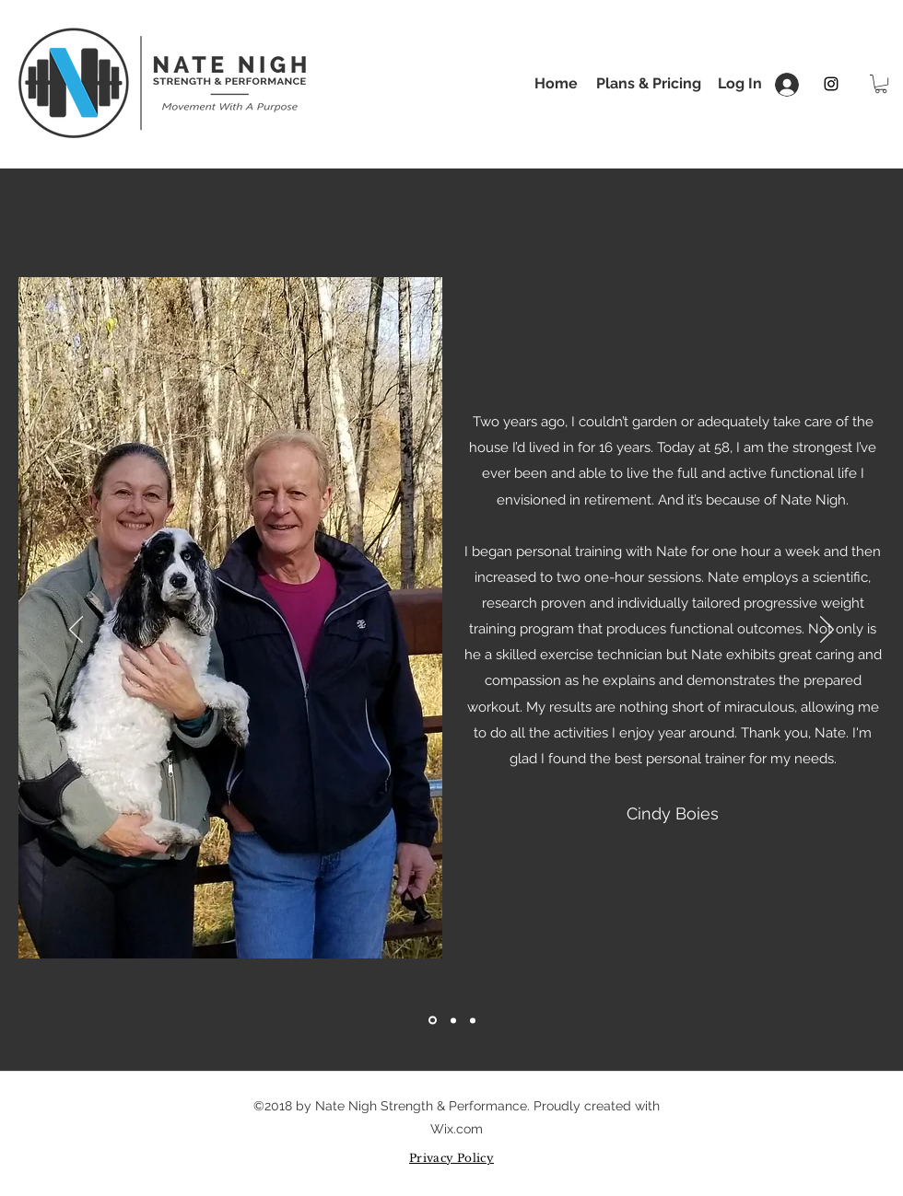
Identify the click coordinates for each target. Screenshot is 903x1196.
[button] (881, 84)
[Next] (827, 630)
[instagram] (831, 84)
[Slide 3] (472, 1020)
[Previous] (76, 630)
